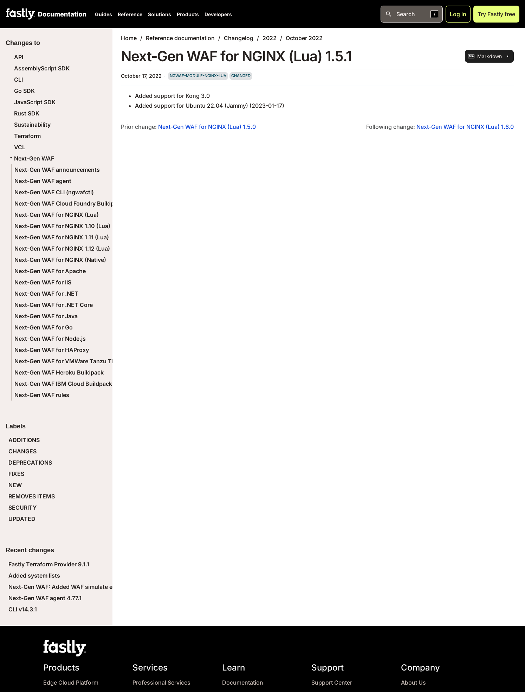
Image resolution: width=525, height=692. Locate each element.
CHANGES (22, 451)
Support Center (331, 682)
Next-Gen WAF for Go (43, 327)
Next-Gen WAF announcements (57, 169)
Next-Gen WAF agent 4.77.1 (45, 598)
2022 (269, 38)
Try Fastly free (496, 14)
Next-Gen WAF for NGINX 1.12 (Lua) (62, 248)
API (18, 57)
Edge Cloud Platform (70, 682)
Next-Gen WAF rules (41, 394)
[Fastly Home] (20, 14)
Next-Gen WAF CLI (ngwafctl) (54, 192)
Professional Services (161, 682)
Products (188, 14)
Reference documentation (180, 38)
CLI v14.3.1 (22, 609)
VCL (19, 147)
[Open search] (412, 14)
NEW (15, 485)
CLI (18, 79)
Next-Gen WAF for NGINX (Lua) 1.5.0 (207, 126)
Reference (130, 14)
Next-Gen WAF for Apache (50, 271)
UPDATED (21, 518)
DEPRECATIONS (30, 462)
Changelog (238, 38)
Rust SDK (26, 113)
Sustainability (32, 124)
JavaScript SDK (35, 102)
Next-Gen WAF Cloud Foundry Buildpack (69, 203)
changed (241, 75)
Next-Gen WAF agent (42, 180)
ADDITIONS (24, 439)
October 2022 (304, 38)
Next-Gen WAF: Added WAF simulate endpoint (71, 586)
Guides (103, 14)
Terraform (27, 135)
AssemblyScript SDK (42, 68)
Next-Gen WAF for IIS (42, 282)
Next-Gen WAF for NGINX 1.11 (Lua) (61, 237)
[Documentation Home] (60, 14)
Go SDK (24, 90)
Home (129, 38)
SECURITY (22, 507)
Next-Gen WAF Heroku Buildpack (59, 372)
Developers (218, 14)
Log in (458, 14)
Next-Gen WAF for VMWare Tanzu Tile (66, 361)
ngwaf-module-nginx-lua (198, 75)
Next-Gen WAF (31, 158)
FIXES (16, 473)
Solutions (159, 14)
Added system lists (34, 575)
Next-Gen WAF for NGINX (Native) (60, 259)
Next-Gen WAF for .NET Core (53, 304)
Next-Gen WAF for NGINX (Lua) (56, 214)
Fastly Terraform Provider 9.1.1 (48, 564)
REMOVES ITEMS (31, 496)
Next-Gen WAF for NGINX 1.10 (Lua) (62, 225)
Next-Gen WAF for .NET (46, 293)
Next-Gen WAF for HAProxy (51, 349)
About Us (413, 682)
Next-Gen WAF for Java (46, 316)
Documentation (242, 682)
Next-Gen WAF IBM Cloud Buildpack (63, 383)
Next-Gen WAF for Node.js (50, 338)
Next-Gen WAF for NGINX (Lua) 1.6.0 (465, 126)
